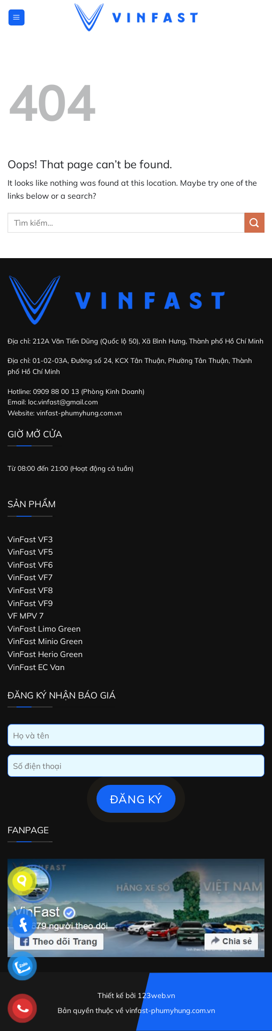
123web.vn (156, 995)
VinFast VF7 (30, 577)
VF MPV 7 (26, 616)
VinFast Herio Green (45, 654)
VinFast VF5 (30, 552)
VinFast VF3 (30, 539)
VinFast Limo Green (44, 629)
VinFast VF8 (30, 590)
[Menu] (16, 17)
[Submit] (254, 222)
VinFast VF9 (30, 603)
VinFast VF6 (30, 565)
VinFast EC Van (36, 667)
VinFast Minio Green (45, 641)
